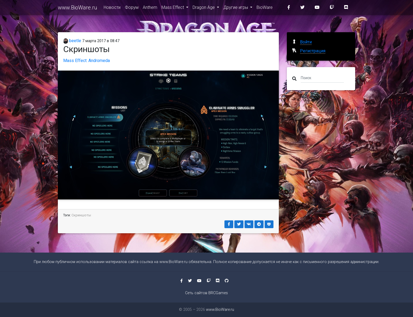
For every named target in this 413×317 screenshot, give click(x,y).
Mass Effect (173, 8)
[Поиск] (322, 77)
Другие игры (236, 8)
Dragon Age (204, 8)
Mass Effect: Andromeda (86, 60)
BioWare (265, 8)
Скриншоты (81, 215)
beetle (72, 40)
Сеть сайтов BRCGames (206, 293)
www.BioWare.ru (77, 8)
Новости (112, 8)
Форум (131, 8)
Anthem (150, 8)
